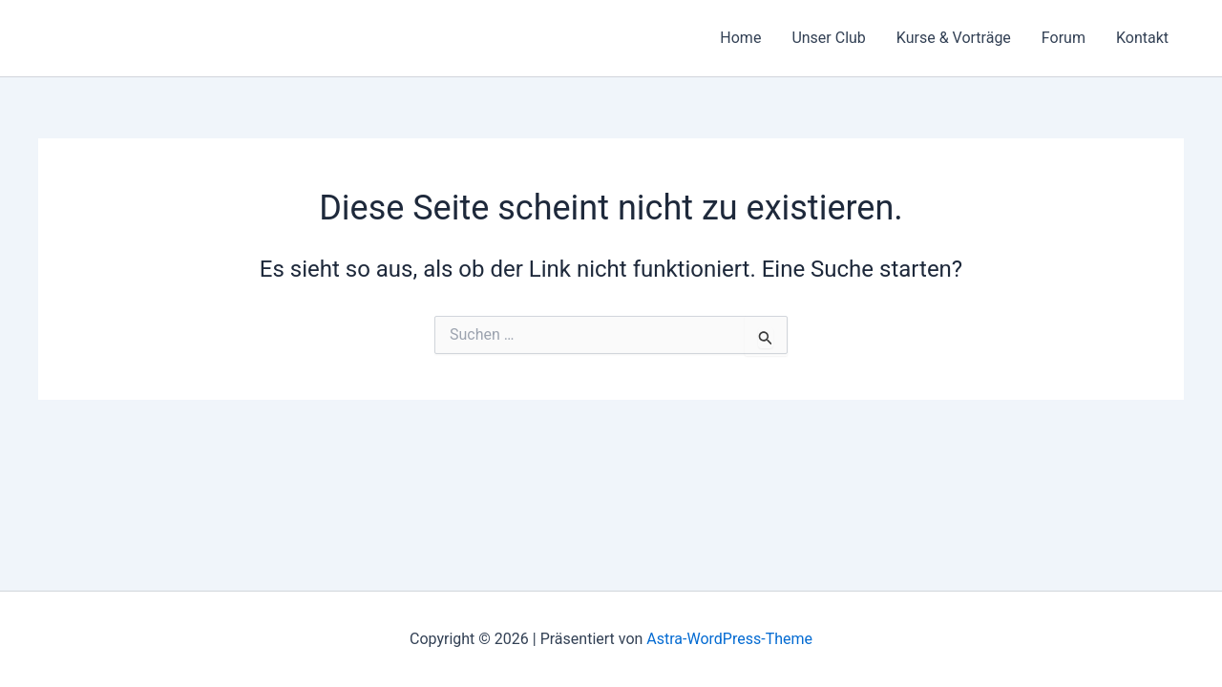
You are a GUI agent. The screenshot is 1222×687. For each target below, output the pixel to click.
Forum (1063, 38)
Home (740, 38)
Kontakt (1142, 38)
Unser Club (828, 38)
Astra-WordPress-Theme (729, 639)
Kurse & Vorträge (953, 38)
